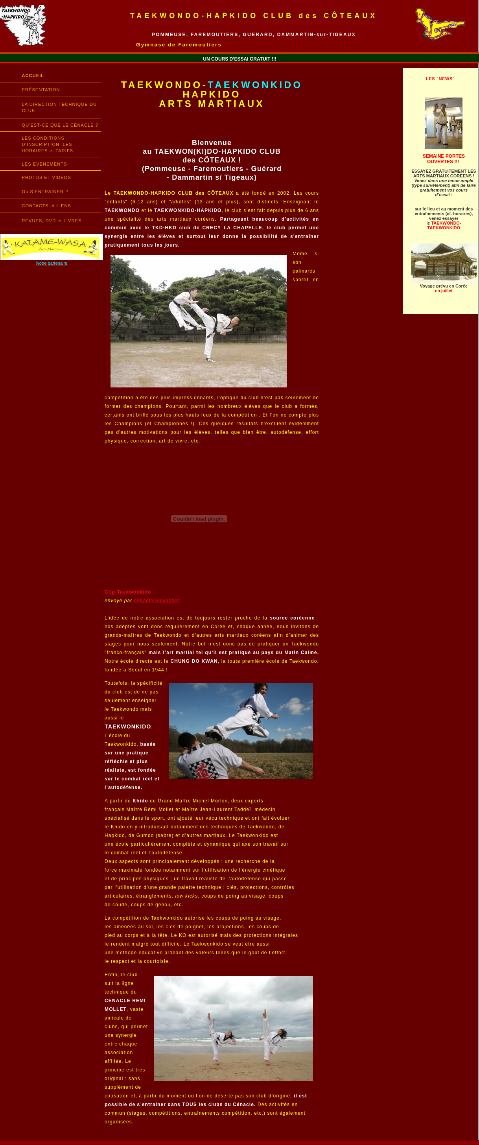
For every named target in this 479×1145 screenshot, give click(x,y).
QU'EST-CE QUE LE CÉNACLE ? (60, 125)
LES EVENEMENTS (44, 164)
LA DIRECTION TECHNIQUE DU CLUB (59, 107)
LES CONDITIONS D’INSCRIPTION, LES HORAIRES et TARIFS (48, 144)
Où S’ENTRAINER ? (45, 191)
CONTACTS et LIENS (46, 205)
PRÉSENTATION (41, 89)
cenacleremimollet (156, 600)
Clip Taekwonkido (128, 592)
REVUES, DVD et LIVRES (52, 220)
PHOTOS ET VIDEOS (46, 177)
